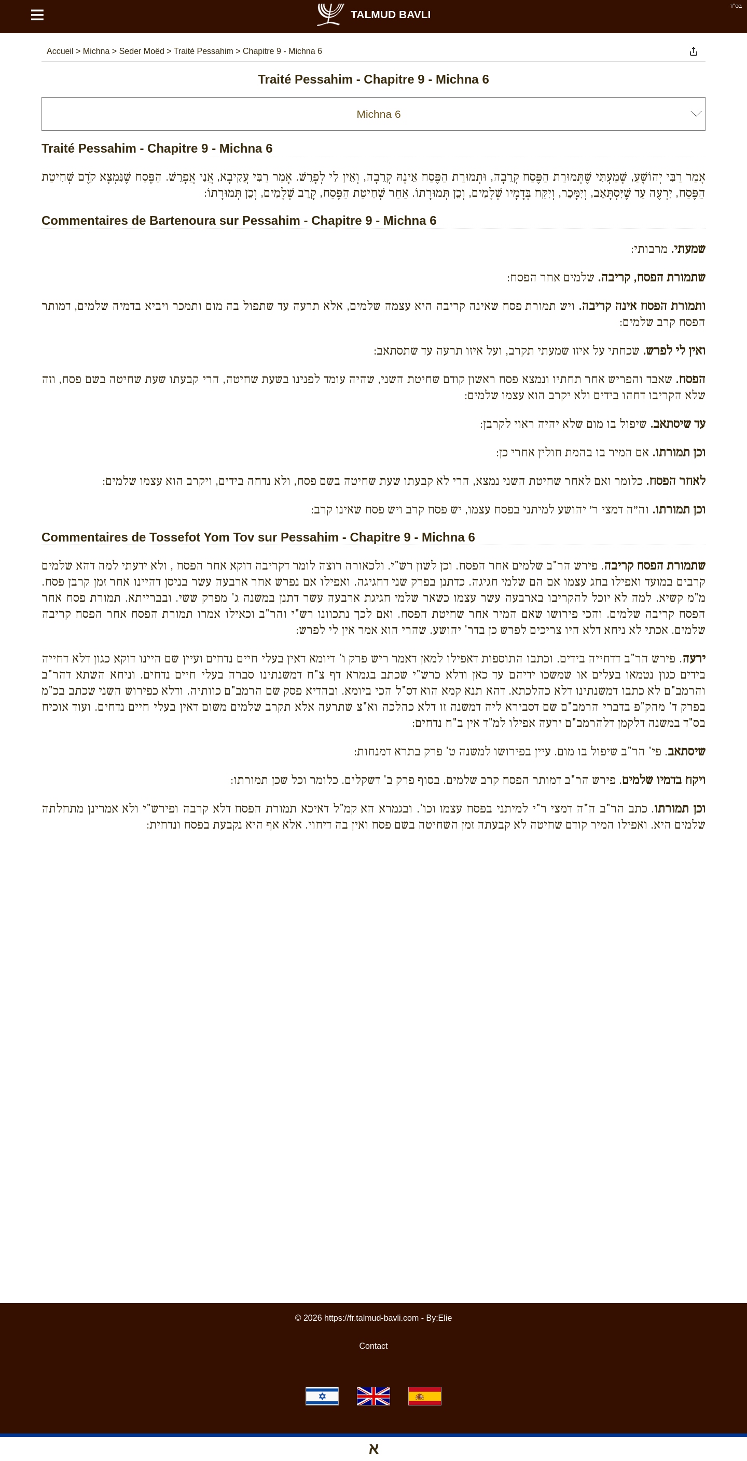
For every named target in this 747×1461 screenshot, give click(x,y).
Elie (445, 1318)
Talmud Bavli (373, 14)
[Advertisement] (373, 887)
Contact (373, 1346)
